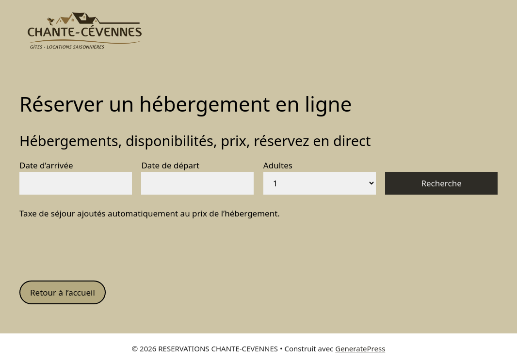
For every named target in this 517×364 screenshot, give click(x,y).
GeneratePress (360, 348)
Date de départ (170, 165)
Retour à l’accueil (62, 292)
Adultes (277, 165)
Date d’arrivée (46, 165)
